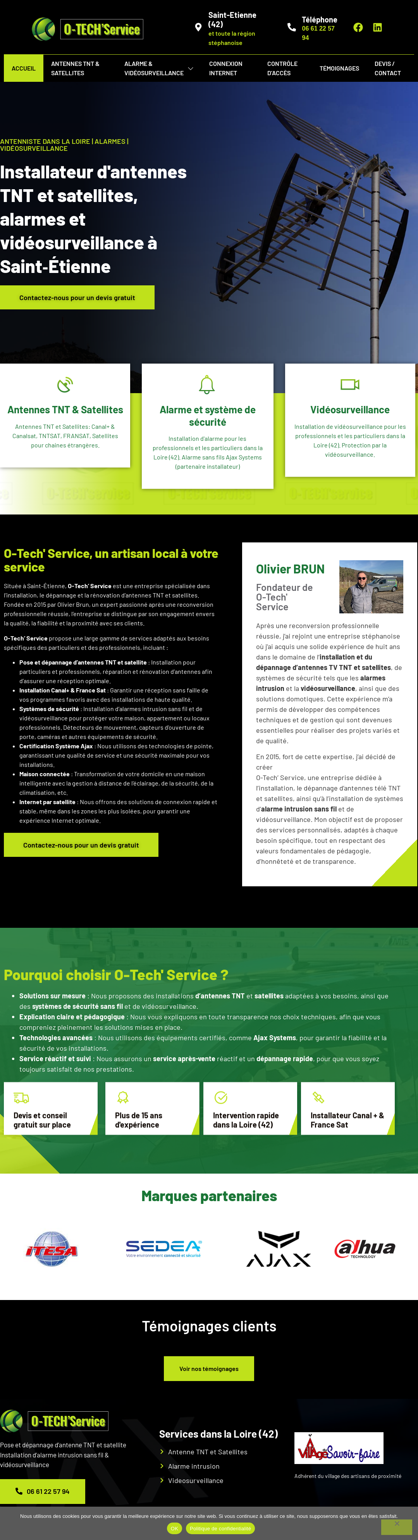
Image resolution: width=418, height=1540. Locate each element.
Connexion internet (226, 68)
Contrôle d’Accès (282, 68)
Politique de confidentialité (220, 1528)
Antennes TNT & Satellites (75, 68)
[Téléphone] (291, 27)
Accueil (24, 68)
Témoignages (339, 68)
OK (174, 1528)
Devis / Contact (388, 68)
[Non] (396, 1527)
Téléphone (319, 19)
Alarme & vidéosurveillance (158, 68)
